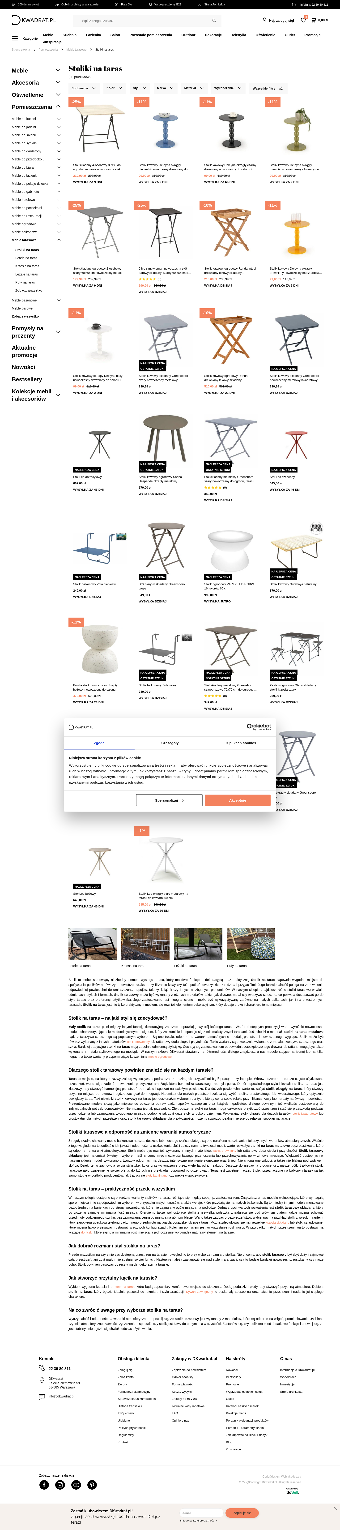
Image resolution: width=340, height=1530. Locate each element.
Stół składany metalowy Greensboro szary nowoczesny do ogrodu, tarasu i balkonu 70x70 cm (230, 479)
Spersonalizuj (169, 801)
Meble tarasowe (76, 49)
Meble (48, 35)
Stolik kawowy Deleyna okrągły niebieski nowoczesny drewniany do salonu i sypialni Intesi (163, 167)
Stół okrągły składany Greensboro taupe (162, 586)
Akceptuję (237, 801)
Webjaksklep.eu (291, 1476)
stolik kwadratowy (305, 1113)
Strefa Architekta (211, 4)
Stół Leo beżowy (84, 893)
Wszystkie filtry (268, 88)
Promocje (312, 35)
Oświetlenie (265, 35)
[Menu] (27, 38)
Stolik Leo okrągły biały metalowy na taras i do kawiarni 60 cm (163, 896)
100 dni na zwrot (25, 4)
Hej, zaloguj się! (281, 20)
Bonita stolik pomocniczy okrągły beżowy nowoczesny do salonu (95, 687)
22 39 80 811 (320, 4)
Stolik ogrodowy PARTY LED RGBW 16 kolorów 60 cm (229, 586)
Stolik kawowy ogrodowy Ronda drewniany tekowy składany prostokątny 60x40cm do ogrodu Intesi (230, 378)
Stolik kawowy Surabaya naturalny (293, 584)
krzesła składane (277, 1222)
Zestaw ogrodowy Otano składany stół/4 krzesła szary (293, 687)
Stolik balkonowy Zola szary (158, 685)
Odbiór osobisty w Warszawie (76, 4)
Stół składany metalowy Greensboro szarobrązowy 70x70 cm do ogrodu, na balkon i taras (230, 687)
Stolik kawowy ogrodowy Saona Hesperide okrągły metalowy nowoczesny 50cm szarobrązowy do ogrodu (163, 479)
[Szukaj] (214, 20)
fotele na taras (124, 1287)
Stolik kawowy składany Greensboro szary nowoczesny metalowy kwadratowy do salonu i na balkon (163, 378)
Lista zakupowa (306, 17)
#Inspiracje (52, 42)
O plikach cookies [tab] (240, 742)
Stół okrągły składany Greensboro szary (293, 795)
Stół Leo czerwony (282, 477)
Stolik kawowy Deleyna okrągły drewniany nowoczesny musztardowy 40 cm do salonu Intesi (295, 271)
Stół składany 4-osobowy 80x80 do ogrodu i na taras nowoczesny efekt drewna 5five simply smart (97, 167)
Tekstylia (238, 35)
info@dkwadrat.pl (61, 1396)
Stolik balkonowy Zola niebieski (94, 584)
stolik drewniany (138, 1042)
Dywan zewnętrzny (199, 1292)
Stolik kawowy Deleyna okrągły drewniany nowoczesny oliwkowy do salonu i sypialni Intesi (294, 167)
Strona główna (21, 49)
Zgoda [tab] (99, 742)
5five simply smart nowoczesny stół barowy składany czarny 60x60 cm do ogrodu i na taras (164, 271)
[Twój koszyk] (319, 20)
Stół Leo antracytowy (87, 477)
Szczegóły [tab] (169, 742)
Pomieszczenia (48, 49)
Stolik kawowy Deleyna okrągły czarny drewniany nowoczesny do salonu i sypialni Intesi (230, 167)
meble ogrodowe (160, 1056)
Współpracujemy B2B (165, 4)
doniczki (87, 1232)
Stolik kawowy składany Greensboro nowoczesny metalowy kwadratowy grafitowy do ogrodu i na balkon (294, 378)
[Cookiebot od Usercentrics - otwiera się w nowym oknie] (250, 727)
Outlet (290, 35)
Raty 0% (123, 4)
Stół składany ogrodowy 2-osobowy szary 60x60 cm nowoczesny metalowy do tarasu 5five (99, 271)
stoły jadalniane (157, 1175)
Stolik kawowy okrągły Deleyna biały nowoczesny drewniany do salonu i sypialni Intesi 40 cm (98, 378)
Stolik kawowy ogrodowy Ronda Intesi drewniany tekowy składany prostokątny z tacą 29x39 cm (230, 271)
